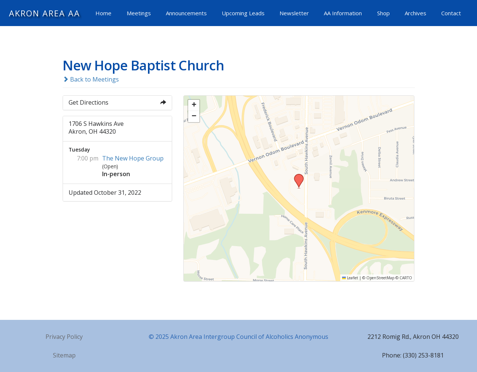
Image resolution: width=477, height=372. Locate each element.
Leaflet (350, 277)
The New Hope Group (133, 158)
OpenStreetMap (380, 277)
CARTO (405, 277)
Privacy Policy (64, 337)
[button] (296, 176)
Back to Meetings (91, 79)
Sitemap (64, 355)
